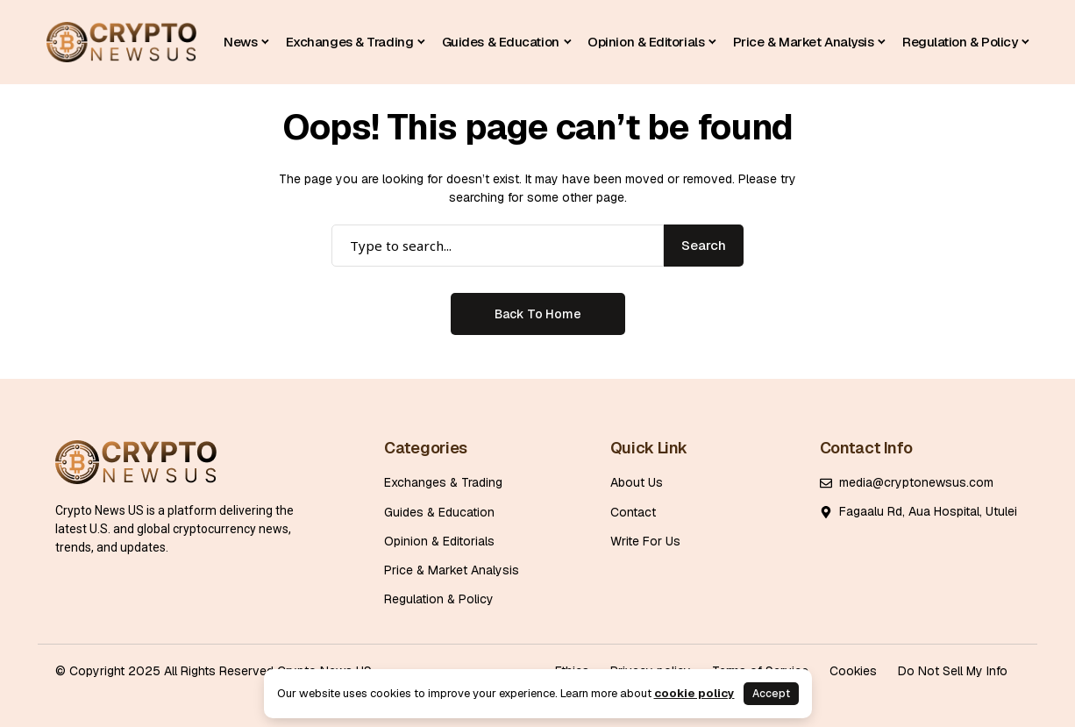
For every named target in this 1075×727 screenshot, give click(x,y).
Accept (771, 694)
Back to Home (538, 314)
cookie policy (694, 693)
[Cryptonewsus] (121, 42)
